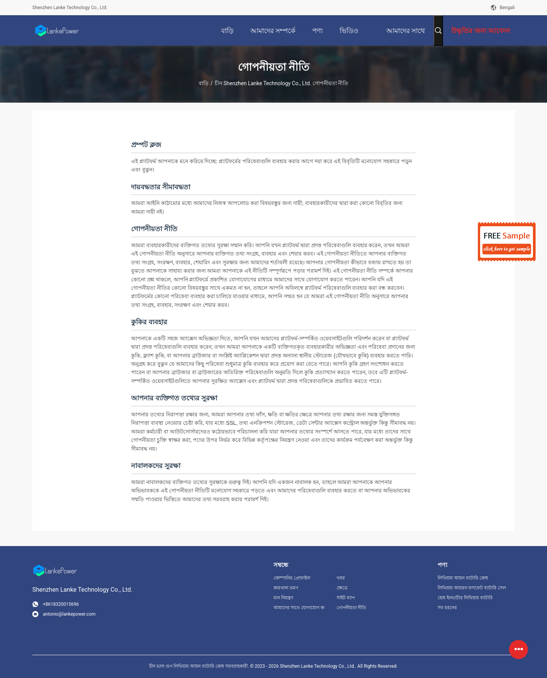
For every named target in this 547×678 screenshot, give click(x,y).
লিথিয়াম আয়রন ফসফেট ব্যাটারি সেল (472, 588)
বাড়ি (204, 83)
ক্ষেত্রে (342, 588)
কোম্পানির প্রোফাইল (292, 578)
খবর (341, 578)
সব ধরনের (447, 607)
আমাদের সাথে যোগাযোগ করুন (299, 607)
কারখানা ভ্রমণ (286, 588)
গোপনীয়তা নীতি (351, 607)
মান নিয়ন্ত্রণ (283, 597)
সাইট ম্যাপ (346, 597)
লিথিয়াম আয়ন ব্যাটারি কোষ (463, 578)
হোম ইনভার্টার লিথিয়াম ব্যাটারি (465, 597)
